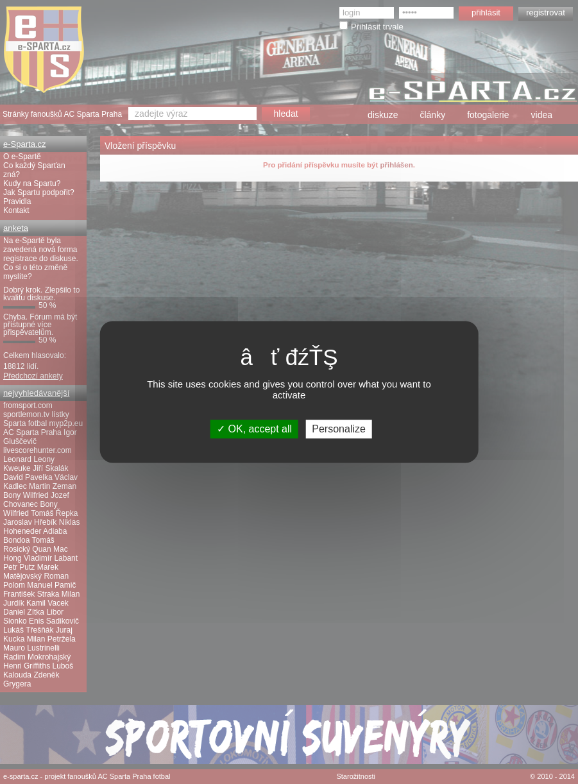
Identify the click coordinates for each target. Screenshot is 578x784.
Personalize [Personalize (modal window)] (339, 428)
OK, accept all (254, 428)
